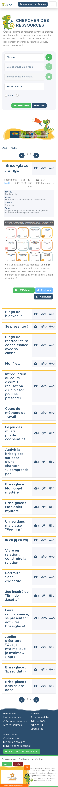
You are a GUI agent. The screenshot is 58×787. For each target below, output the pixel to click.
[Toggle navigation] (53, 4)
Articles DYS (38, 721)
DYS (10, 95)
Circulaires (37, 728)
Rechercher (21, 105)
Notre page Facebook (17, 745)
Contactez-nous (12, 738)
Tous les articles (40, 717)
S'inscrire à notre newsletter (21, 751)
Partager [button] (44, 290)
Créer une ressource (15, 721)
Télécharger (24, 290)
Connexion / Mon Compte (33, 4)
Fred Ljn (8, 183)
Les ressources (12, 717)
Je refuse (18, 764)
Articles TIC (37, 725)
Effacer (39, 105)
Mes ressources (12, 725)
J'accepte (6, 764)
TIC (21, 95)
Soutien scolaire (14, 742)
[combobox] (24, 57)
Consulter (43, 296)
